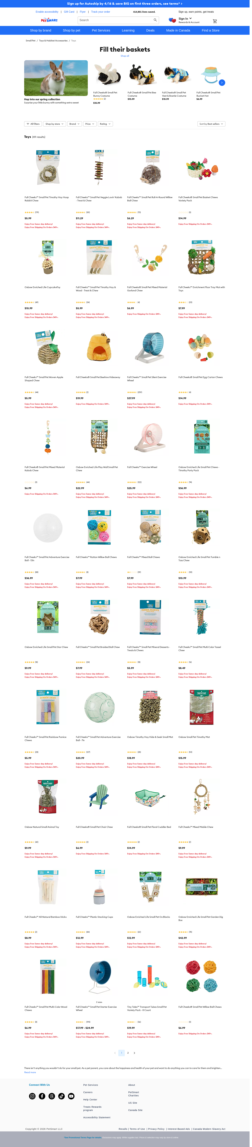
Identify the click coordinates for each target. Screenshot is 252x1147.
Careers (88, 1092)
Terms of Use (138, 1129)
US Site (132, 1103)
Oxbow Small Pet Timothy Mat (194, 737)
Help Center (90, 1099)
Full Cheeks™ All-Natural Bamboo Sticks (46, 916)
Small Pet (30, 40)
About (131, 1085)
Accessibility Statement (97, 1117)
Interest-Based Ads (179, 1129)
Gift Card (69, 11)
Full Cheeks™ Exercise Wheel (142, 467)
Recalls (123, 1129)
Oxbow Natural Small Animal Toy (42, 827)
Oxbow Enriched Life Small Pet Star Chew (46, 647)
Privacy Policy (156, 1129)
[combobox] (118, 20)
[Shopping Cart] (219, 21)
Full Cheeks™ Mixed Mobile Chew (195, 827)
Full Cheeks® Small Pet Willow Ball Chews (199, 1006)
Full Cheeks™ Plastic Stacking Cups (94, 916)
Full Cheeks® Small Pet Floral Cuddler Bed (149, 827)
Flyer (83, 11)
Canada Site (135, 1110)
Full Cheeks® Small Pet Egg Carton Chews (200, 377)
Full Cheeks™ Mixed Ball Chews (143, 557)
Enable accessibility (47, 11)
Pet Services (90, 1085)
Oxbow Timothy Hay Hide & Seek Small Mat (150, 737)
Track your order (100, 11)
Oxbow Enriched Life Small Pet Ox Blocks (148, 916)
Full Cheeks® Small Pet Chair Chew (94, 827)
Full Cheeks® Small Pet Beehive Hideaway (98, 377)
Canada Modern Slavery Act (209, 1129)
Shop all (125, 55)
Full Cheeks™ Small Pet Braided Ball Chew (98, 647)
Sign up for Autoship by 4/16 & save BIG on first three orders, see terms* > (124, 3)
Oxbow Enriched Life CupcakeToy (42, 287)
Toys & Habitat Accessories (53, 40)
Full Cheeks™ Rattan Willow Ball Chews (96, 557)
